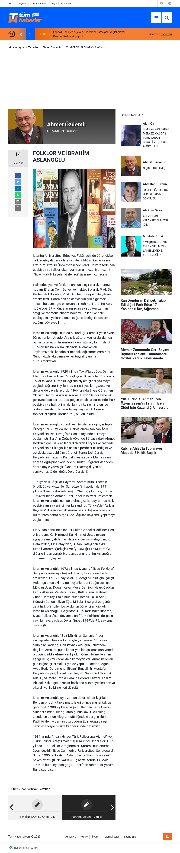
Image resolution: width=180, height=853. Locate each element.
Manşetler (22, 3)
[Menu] (156, 17)
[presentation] (21, 34)
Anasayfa (70, 836)
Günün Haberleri (39, 3)
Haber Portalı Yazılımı (26, 847)
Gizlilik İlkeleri (112, 836)
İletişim (96, 836)
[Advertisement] (90, 79)
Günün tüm (160, 34)
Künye (84, 836)
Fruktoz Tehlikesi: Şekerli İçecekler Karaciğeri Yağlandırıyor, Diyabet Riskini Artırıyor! (89, 34)
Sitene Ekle (66, 3)
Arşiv (54, 3)
